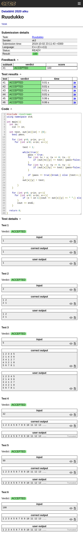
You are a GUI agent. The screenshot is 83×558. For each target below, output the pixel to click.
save (75, 260)
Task (4, 24)
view (71, 260)
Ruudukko (37, 37)
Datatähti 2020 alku (15, 11)
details (74, 82)
